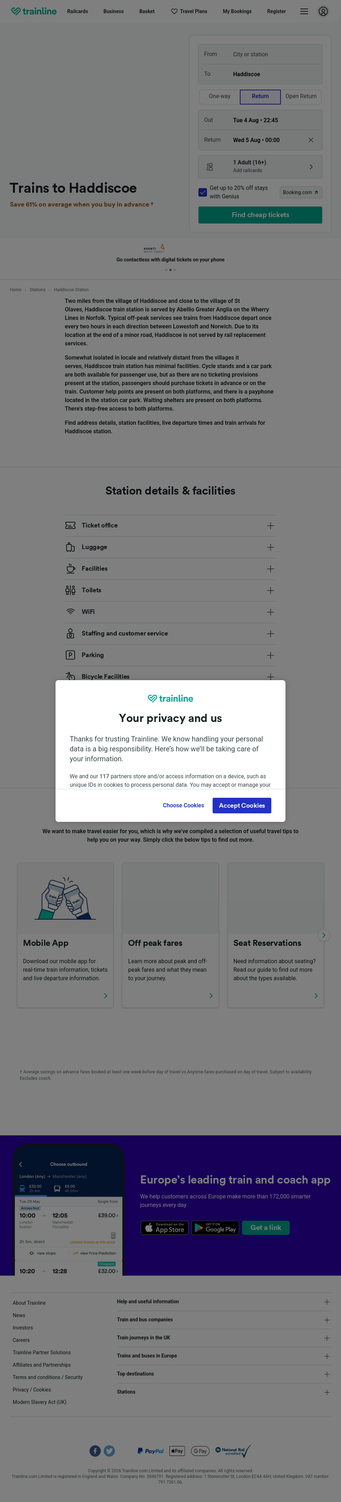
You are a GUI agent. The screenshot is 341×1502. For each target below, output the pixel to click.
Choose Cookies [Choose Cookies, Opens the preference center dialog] (183, 805)
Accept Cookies (242, 805)
